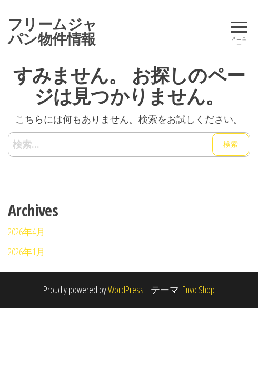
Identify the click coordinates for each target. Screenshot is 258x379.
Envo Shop (198, 289)
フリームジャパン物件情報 (52, 31)
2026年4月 (26, 231)
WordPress (126, 289)
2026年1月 (26, 251)
